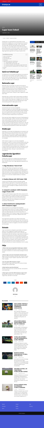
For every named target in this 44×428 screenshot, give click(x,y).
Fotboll (3, 27)
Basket (3, 404)
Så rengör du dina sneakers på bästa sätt (32, 50)
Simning (30, 406)
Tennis (17, 408)
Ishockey (3, 406)
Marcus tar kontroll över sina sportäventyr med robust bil (39, 51)
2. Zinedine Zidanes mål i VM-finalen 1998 (12, 63)
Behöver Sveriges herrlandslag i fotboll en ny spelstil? (21, 354)
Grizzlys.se (6, 4)
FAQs (4, 68)
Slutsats (4, 67)
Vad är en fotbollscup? (7, 56)
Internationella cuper (7, 58)
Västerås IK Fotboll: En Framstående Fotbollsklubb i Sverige (21, 370)
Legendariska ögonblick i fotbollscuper (10, 61)
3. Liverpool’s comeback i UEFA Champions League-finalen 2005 (16, 64)
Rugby (17, 406)
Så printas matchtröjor (32, 62)
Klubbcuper (5, 59)
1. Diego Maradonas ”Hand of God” (11, 62)
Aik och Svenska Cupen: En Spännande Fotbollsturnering (20, 386)
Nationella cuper (6, 57)
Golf (30, 404)
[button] (26, 55)
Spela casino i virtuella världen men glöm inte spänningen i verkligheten (20, 306)
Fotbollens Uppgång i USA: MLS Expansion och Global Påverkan (20, 338)
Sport (3, 408)
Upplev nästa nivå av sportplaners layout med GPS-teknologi (20, 322)
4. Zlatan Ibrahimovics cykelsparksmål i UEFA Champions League (16, 66)
